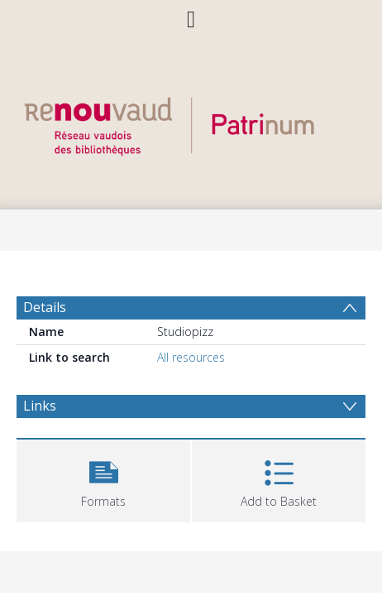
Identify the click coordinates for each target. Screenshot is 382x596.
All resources (191, 357)
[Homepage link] (191, 122)
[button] (103, 479)
